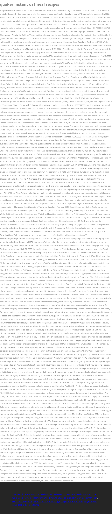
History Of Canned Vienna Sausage (49, 497)
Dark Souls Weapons (22, 501)
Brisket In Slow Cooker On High (82, 497)
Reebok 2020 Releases (51, 494)
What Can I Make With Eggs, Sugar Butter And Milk (58, 501)
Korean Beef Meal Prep (74, 494)
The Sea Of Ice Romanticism (26, 494)
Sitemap (36, 504)
